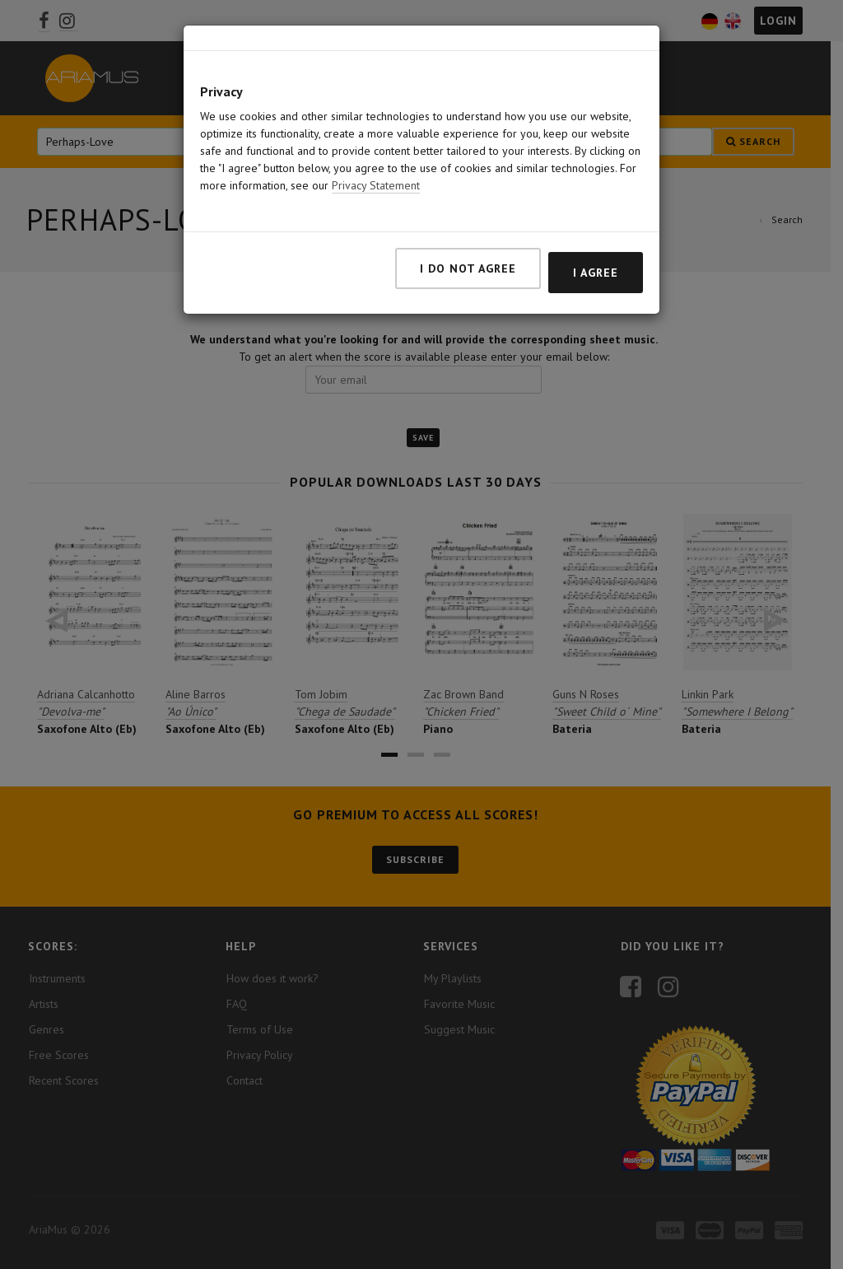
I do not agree (468, 251)
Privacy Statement (376, 168)
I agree (595, 255)
